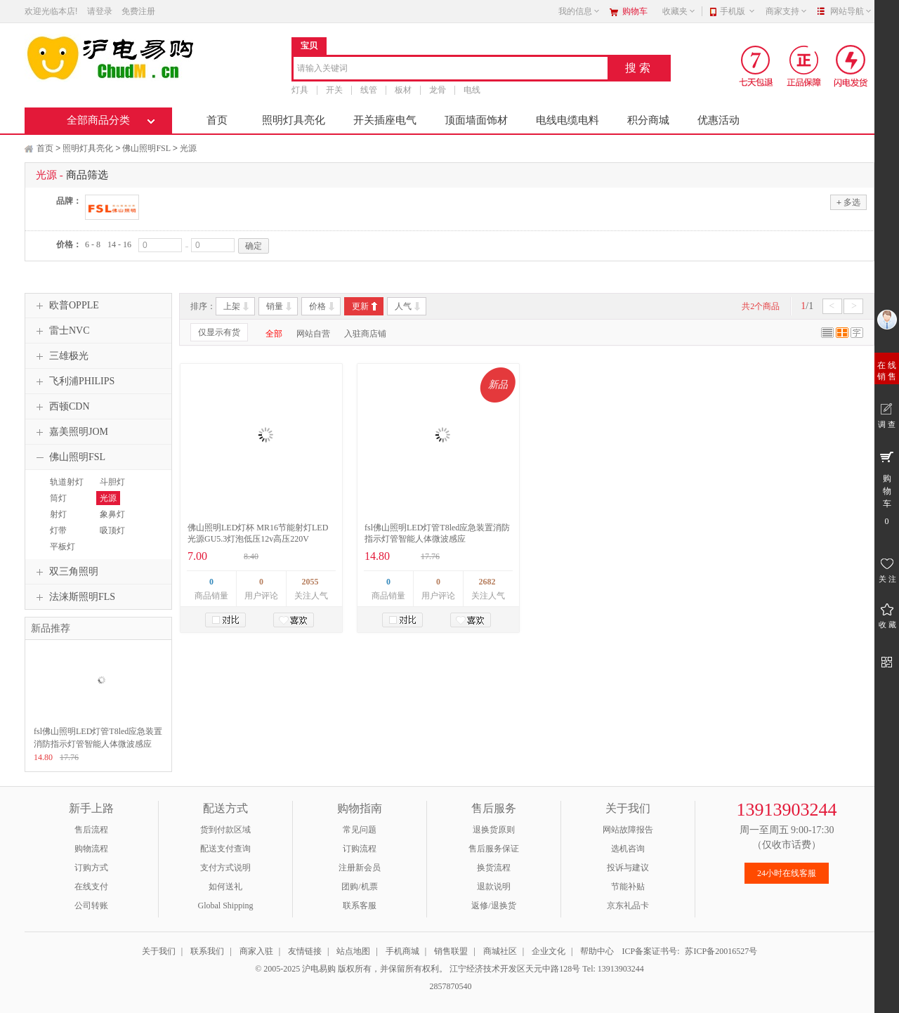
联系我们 (207, 951)
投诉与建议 (628, 868)
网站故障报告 (628, 830)
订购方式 (91, 868)
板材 (403, 90)
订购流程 (359, 849)
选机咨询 (628, 849)
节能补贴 (628, 886)
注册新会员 (360, 868)
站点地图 (353, 951)
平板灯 (62, 546)
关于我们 (159, 951)
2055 (310, 582)
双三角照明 (65, 571)
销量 (274, 306)
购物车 (635, 11)
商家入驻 (256, 951)
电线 (472, 90)
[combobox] (451, 69)
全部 (273, 334)
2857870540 (450, 986)
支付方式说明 (225, 868)
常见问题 (359, 830)
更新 (360, 306)
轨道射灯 (67, 482)
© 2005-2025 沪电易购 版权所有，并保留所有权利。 (351, 969)
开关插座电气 (384, 120)
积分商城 (648, 120)
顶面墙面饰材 (476, 120)
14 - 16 (119, 244)
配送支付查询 (225, 849)
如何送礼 (225, 886)
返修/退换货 (493, 905)
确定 (253, 246)
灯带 (58, 530)
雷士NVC (61, 330)
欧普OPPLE (65, 305)
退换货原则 (494, 830)
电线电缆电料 (567, 120)
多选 (848, 202)
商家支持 (787, 11)
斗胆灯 (112, 482)
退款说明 (494, 886)
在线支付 (91, 886)
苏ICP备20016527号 (721, 951)
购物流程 (91, 849)
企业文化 (548, 951)
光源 (188, 148)
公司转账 (91, 905)
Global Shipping (225, 905)
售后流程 (91, 830)
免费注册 (138, 11)
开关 (334, 90)
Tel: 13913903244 (613, 969)
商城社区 (500, 951)
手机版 (738, 11)
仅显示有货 (219, 332)
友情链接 (305, 951)
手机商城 (402, 951)
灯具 (299, 90)
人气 (403, 306)
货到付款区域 (225, 830)
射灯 (58, 514)
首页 (217, 120)
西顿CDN (61, 406)
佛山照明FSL (146, 148)
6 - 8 (92, 244)
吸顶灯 (112, 530)
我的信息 (579, 11)
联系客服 (359, 905)
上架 (231, 306)
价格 (317, 306)
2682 (487, 582)
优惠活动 (718, 120)
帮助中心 (597, 951)
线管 (368, 90)
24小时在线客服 (786, 873)
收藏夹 (679, 11)
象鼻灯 (112, 514)
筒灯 (58, 498)
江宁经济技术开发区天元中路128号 (516, 969)
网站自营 (313, 334)
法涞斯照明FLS (73, 597)
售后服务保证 (493, 849)
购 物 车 (886, 487)
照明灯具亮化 (293, 120)
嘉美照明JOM (70, 432)
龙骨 (437, 90)
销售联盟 (451, 951)
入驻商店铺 (365, 334)
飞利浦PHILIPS (73, 381)
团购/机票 (359, 886)
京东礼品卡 (628, 905)
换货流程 (494, 868)
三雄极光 (60, 356)
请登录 (99, 11)
